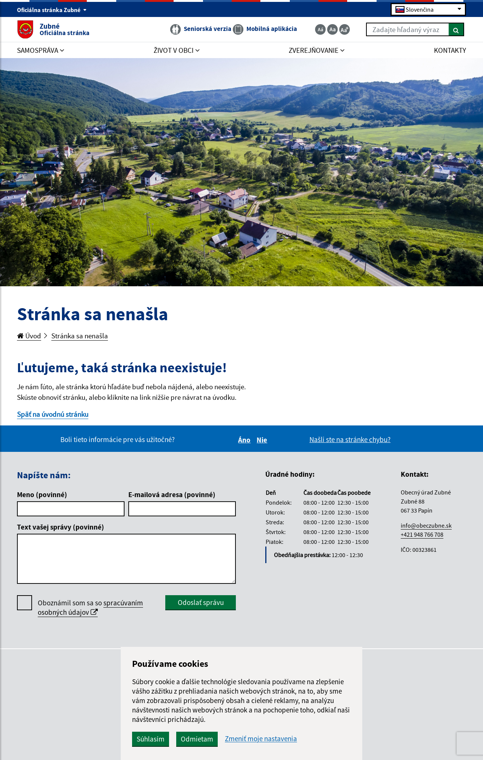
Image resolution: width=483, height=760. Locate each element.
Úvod (29, 335)
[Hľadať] (456, 29)
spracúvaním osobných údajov (90, 607)
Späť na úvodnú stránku (52, 414)
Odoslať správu (201, 602)
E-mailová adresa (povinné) (171, 494)
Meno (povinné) (42, 494)
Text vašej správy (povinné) (60, 526)
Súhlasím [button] (151, 738)
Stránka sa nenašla (79, 335)
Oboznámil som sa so (90, 607)
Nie (263, 439)
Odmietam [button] (197, 738)
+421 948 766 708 (422, 534)
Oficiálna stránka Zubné (52, 10)
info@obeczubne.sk (426, 525)
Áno (245, 439)
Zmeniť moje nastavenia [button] (261, 738)
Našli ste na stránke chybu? (350, 439)
